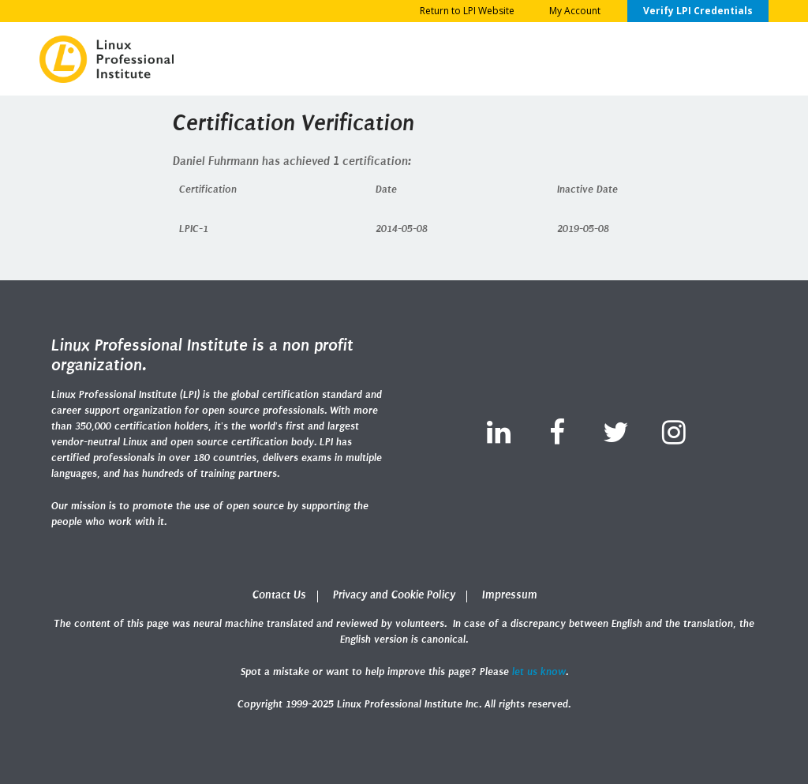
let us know (539, 671)
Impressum (509, 595)
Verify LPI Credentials (698, 10)
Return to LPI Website (467, 10)
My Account (574, 10)
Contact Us (279, 595)
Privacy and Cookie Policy (394, 595)
